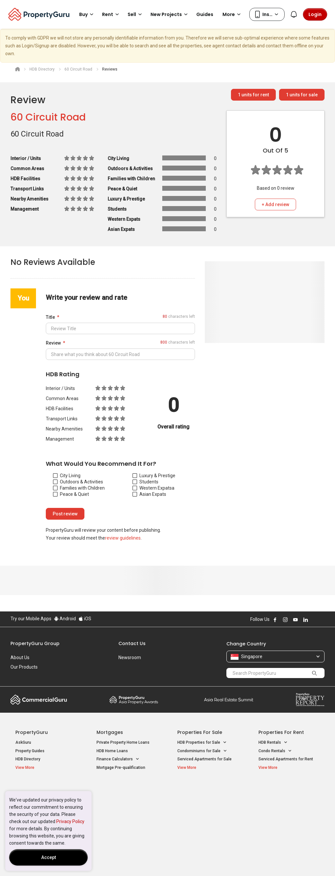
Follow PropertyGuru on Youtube (295, 620)
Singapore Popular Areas (288, 789)
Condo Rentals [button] (275, 751)
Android (65, 618)
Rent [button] (111, 14)
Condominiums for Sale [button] (202, 751)
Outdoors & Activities (78, 481)
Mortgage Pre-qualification (121, 767)
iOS (85, 618)
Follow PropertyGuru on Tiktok (322, 619)
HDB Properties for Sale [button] (202, 742)
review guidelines (123, 538)
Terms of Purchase (162, 861)
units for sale (302, 94)
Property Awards (134, 699)
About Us (19, 657)
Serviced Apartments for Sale (204, 759)
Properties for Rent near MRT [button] (126, 814)
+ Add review (275, 204)
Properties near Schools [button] (202, 814)
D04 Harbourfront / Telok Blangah (288, 799)
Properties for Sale (199, 732)
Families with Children (79, 488)
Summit (228, 699)
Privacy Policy (70, 821)
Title (50, 317)
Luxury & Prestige (153, 475)
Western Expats (152, 488)
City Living (66, 475)
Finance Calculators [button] (118, 759)
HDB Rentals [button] (273, 742)
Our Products (24, 667)
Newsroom (129, 657)
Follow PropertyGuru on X (314, 619)
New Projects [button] (170, 14)
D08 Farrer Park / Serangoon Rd (287, 822)
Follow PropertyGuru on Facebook (275, 620)
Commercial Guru (38, 700)
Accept (48, 857)
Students (145, 481)
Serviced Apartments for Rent (285, 759)
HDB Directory (27, 759)
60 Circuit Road (48, 117)
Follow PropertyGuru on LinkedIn (305, 620)
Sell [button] (136, 14)
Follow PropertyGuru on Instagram (285, 620)
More (232, 14)
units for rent (253, 94)
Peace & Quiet (71, 494)
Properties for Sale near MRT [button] (126, 806)
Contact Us (132, 643)
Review (53, 343)
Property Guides (29, 751)
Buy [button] (87, 14)
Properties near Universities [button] (206, 806)
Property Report (310, 699)
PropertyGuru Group (35, 643)
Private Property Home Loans (123, 742)
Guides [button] (204, 14)
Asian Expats (149, 494)
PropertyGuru (31, 732)
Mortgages (110, 732)
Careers (18, 676)
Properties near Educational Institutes (203, 792)
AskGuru (23, 742)
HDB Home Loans (112, 751)
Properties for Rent (281, 732)
